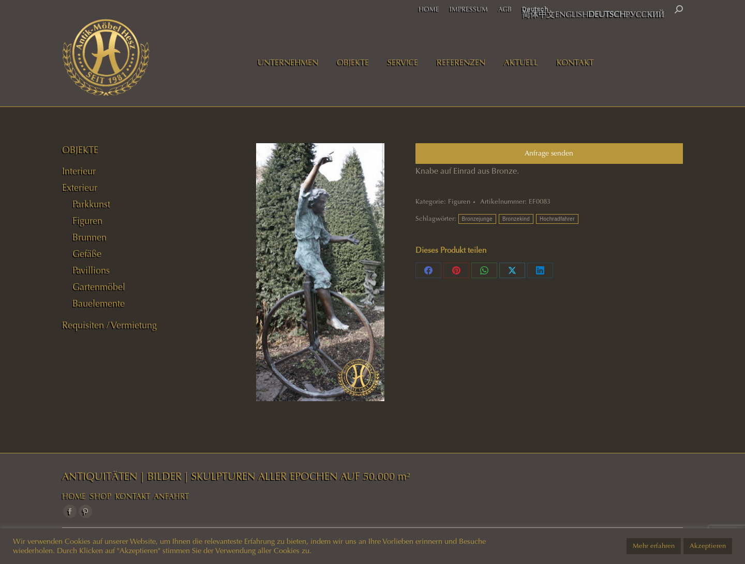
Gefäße (86, 254)
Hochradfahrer (557, 219)
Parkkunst (91, 204)
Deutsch (535, 9)
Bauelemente (98, 303)
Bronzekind (516, 219)
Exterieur (79, 187)
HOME (74, 496)
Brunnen (89, 237)
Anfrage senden (549, 153)
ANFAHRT (171, 496)
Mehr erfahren (654, 546)
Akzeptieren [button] (708, 546)
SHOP (100, 496)
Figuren (459, 201)
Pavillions (91, 270)
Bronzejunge (477, 219)
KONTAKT (132, 496)
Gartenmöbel (98, 287)
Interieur (79, 171)
